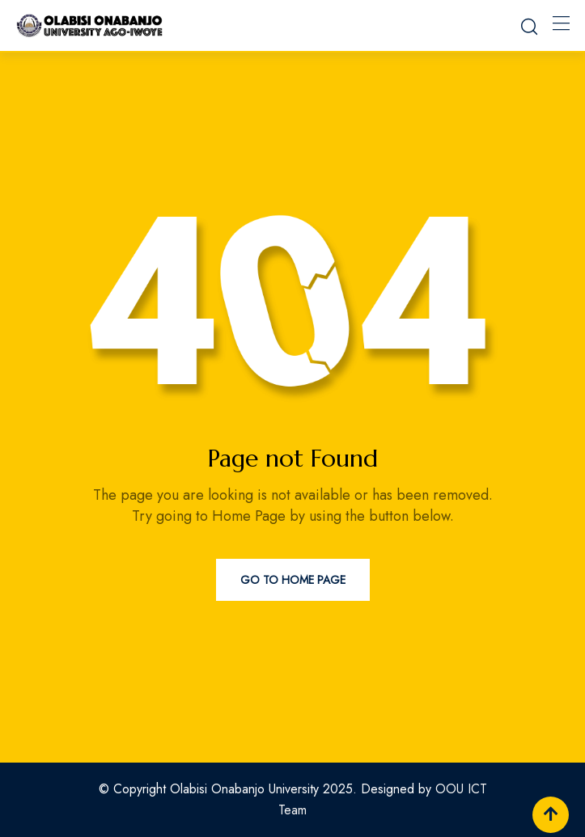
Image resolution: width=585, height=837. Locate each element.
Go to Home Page (292, 580)
